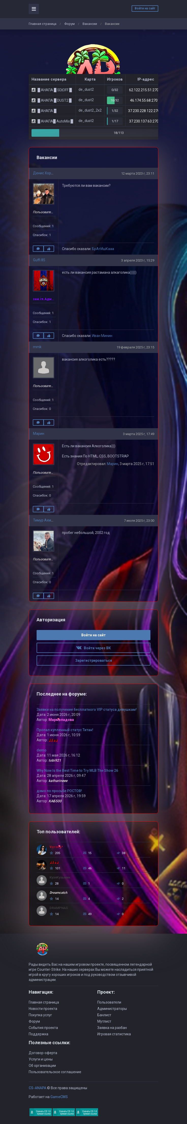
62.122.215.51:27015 (146, 90)
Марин (38, 434)
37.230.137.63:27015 (146, 121)
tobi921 (55, 760)
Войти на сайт (145, 8)
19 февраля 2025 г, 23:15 (135, 347)
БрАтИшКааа (103, 249)
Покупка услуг (40, 1015)
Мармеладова (61, 720)
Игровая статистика (114, 1034)
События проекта (43, 1028)
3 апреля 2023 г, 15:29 (137, 260)
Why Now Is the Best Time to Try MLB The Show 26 (77, 770)
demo (41, 750)
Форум (69, 24)
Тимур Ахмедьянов (49, 520)
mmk (37, 347)
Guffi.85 (39, 260)
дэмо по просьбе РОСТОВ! (59, 791)
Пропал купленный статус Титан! (65, 730)
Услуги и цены (41, 1059)
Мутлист (104, 1021)
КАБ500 (55, 801)
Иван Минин (102, 336)
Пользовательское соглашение (55, 1072)
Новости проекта (43, 1009)
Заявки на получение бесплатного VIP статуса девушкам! (87, 709)
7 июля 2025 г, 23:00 (139, 520)
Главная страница (42, 24)
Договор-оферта (43, 1053)
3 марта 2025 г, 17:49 (138, 434)
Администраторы (112, 1009)
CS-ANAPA (37, 1088)
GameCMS (59, 1097)
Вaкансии (90, 24)
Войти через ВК (93, 648)
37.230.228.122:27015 (146, 111)
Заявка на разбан (112, 1028)
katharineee (58, 781)
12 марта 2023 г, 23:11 (137, 173)
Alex (53, 740)
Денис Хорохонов (48, 173)
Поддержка (38, 1034)
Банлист (104, 1015)
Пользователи (109, 1002)
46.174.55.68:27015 (146, 100)
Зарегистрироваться (93, 660)
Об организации (42, 1066)
